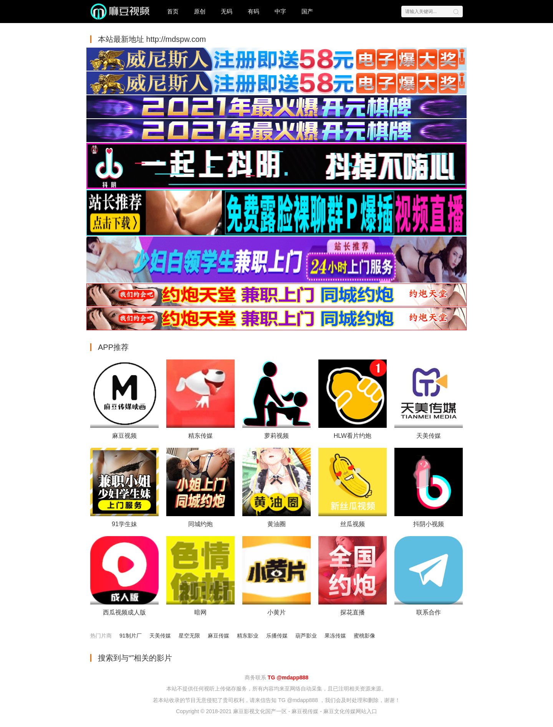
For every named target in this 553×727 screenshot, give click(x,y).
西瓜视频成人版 (124, 612)
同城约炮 (200, 524)
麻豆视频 (124, 435)
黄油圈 (276, 524)
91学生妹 (124, 524)
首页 (173, 11)
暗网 (200, 612)
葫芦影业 (306, 636)
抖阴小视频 (428, 524)
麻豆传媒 (218, 636)
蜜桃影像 (364, 636)
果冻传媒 (335, 636)
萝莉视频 (276, 435)
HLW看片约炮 (352, 435)
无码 (226, 11)
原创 (199, 11)
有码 (253, 11)
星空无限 (189, 636)
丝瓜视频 (352, 524)
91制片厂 (130, 636)
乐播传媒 (277, 636)
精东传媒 (200, 435)
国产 (307, 11)
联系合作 (428, 612)
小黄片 (276, 612)
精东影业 (247, 636)
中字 (280, 11)
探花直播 (352, 612)
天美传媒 (428, 435)
